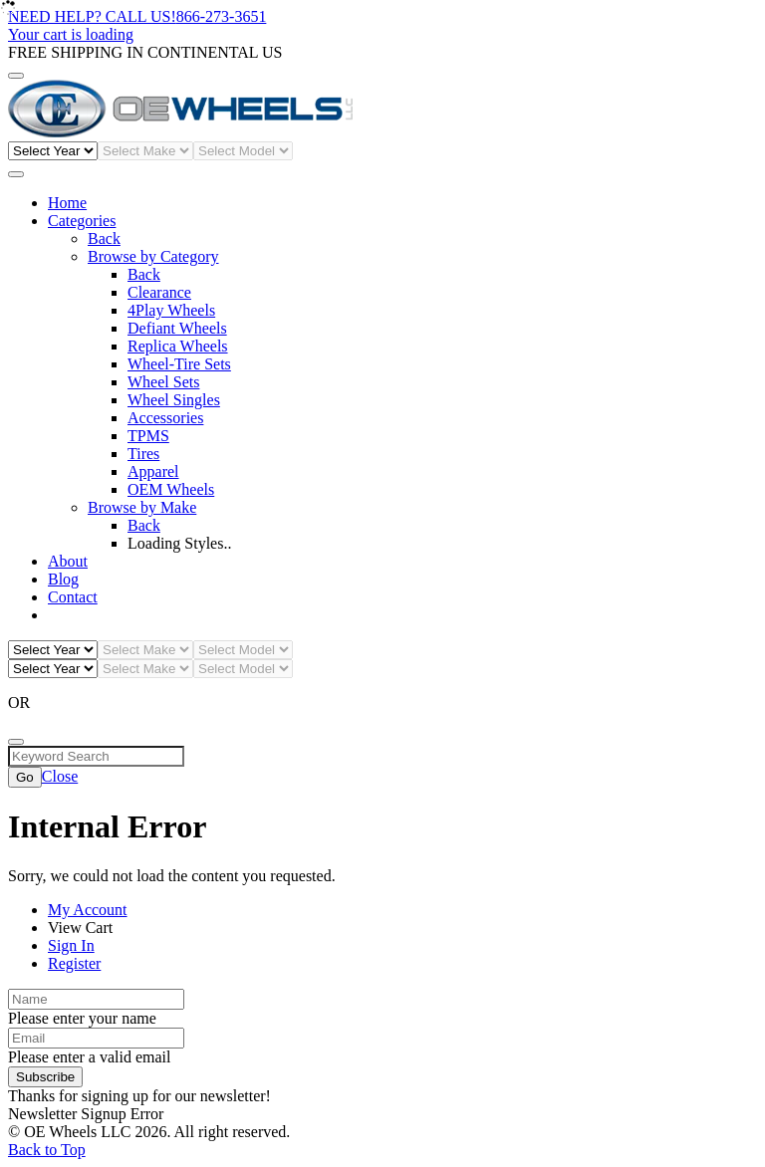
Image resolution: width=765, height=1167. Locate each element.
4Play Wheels (171, 310)
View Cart (80, 927)
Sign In (71, 945)
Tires (143, 453)
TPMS (148, 435)
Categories (82, 220)
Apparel (153, 471)
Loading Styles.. (179, 543)
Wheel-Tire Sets (179, 363)
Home (67, 202)
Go (25, 777)
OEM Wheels (171, 489)
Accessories (165, 417)
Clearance (159, 292)
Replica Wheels (178, 346)
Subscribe (45, 1076)
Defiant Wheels (177, 328)
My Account (88, 909)
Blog (63, 579)
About (68, 561)
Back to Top (47, 1149)
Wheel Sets (163, 381)
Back (104, 238)
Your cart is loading (70, 34)
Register (74, 963)
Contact (73, 596)
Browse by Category (153, 256)
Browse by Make (142, 507)
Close (60, 776)
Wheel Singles (174, 399)
